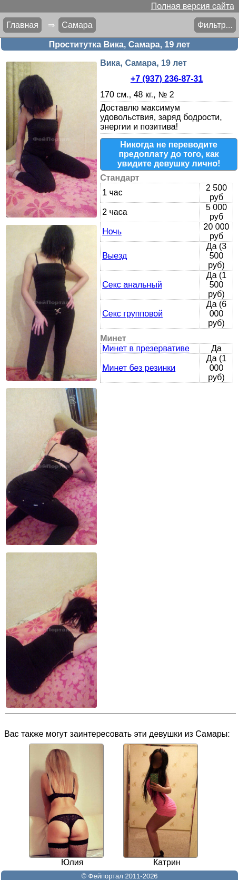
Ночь (112, 231)
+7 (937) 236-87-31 (167, 78)
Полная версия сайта (192, 6)
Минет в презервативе (146, 348)
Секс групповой (132, 313)
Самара (77, 25)
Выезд (114, 255)
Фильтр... (215, 25)
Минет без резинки (138, 367)
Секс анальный (132, 284)
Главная (22, 25)
